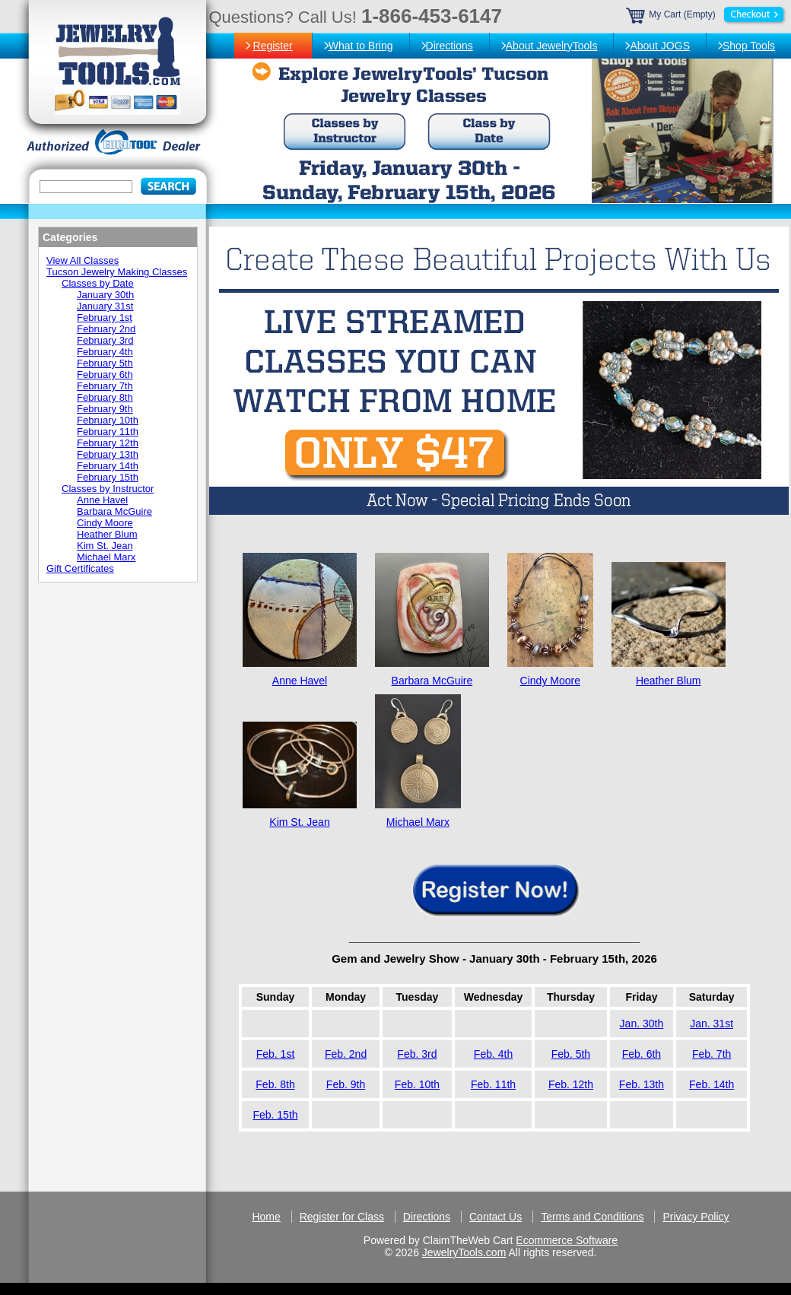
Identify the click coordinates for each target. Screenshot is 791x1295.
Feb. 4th (493, 1054)
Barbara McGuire (432, 680)
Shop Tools (749, 46)
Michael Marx (418, 822)
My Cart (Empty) (706, 14)
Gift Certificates (80, 568)
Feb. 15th (275, 1115)
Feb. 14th (711, 1084)
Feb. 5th (570, 1054)
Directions (449, 46)
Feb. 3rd (417, 1054)
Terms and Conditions (592, 1217)
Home (266, 1217)
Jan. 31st (711, 1023)
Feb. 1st (275, 1054)
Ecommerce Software (567, 1240)
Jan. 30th (642, 1023)
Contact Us (495, 1217)
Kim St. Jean (299, 822)
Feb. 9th (345, 1084)
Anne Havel (299, 680)
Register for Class (342, 1217)
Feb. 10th (417, 1084)
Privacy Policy (695, 1217)
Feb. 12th (570, 1084)
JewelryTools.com (464, 1252)
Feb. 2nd (346, 1054)
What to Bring (361, 46)
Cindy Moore (550, 680)
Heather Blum (668, 680)
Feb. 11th (493, 1084)
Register (273, 46)
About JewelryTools (552, 46)
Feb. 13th (641, 1084)
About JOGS (660, 46)
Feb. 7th (711, 1054)
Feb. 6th (641, 1054)
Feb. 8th (275, 1084)
